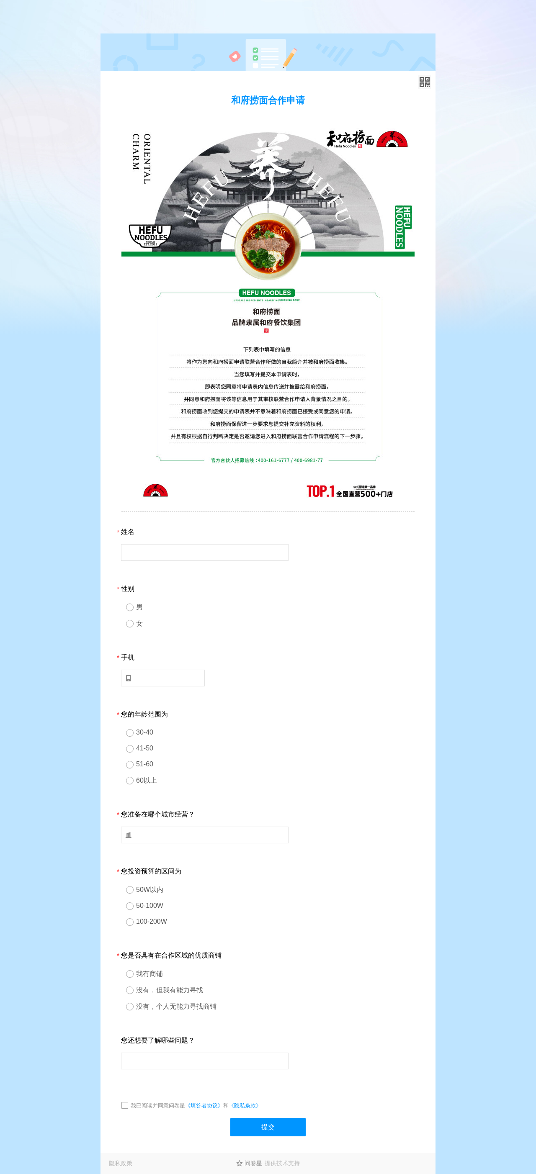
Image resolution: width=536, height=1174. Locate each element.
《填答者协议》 (204, 1105)
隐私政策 (120, 1163)
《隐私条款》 (245, 1105)
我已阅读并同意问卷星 (158, 1105)
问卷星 (253, 1163)
